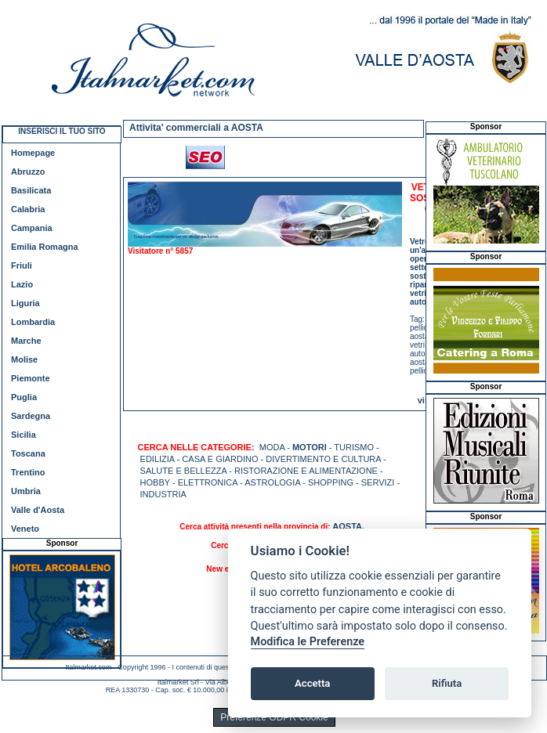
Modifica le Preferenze (308, 641)
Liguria (25, 303)
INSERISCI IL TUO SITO (61, 131)
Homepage (33, 152)
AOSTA (347, 526)
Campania (32, 228)
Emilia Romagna (44, 246)
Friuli (21, 265)
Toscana (28, 453)
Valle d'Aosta (37, 510)
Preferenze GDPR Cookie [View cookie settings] (274, 717)
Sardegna (30, 416)
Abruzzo (28, 171)
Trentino (28, 472)
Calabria (28, 209)
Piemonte (30, 378)
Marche (26, 340)
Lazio (22, 284)
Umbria (26, 491)
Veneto (25, 528)
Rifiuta (447, 683)
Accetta (312, 683)
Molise (24, 359)
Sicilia (23, 434)
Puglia (24, 397)
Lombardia (33, 322)
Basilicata (31, 190)
